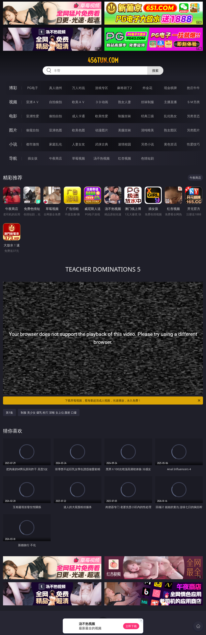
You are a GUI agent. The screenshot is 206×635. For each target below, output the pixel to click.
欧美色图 (78, 130)
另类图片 (193, 130)
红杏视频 (124, 158)
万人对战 (78, 88)
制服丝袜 (124, 116)
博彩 (13, 87)
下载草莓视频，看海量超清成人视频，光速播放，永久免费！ (133, 400)
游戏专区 (101, 88)
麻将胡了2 (124, 88)
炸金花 (147, 88)
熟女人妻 (124, 102)
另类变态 (193, 116)
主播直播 (170, 102)
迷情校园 (124, 144)
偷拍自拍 (55, 116)
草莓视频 (78, 158)
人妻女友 (78, 144)
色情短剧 (147, 158)
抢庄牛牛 (193, 88)
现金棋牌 (170, 88)
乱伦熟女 (170, 116)
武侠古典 (101, 144)
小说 (13, 144)
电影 (13, 116)
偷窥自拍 (32, 130)
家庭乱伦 (55, 144)
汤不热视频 (102, 158)
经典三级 (147, 116)
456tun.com (103, 60)
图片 (13, 130)
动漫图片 (101, 130)
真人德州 (55, 88)
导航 (13, 158)
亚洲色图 (55, 130)
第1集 (9, 412)
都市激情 (32, 144)
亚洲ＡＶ (32, 102)
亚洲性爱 (32, 116)
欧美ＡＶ (78, 102)
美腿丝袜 (124, 130)
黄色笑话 (170, 144)
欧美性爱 (101, 116)
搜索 (155, 70)
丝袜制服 (147, 102)
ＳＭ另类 (193, 102)
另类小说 (147, 144)
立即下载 (131, 626)
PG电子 (32, 88)
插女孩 (32, 158)
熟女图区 (170, 130)
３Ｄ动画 (101, 102)
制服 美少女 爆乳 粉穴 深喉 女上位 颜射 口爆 (48, 412)
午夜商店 (55, 158)
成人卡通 (78, 116)
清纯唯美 (147, 130)
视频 (13, 102)
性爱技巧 (193, 144)
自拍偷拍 (55, 102)
